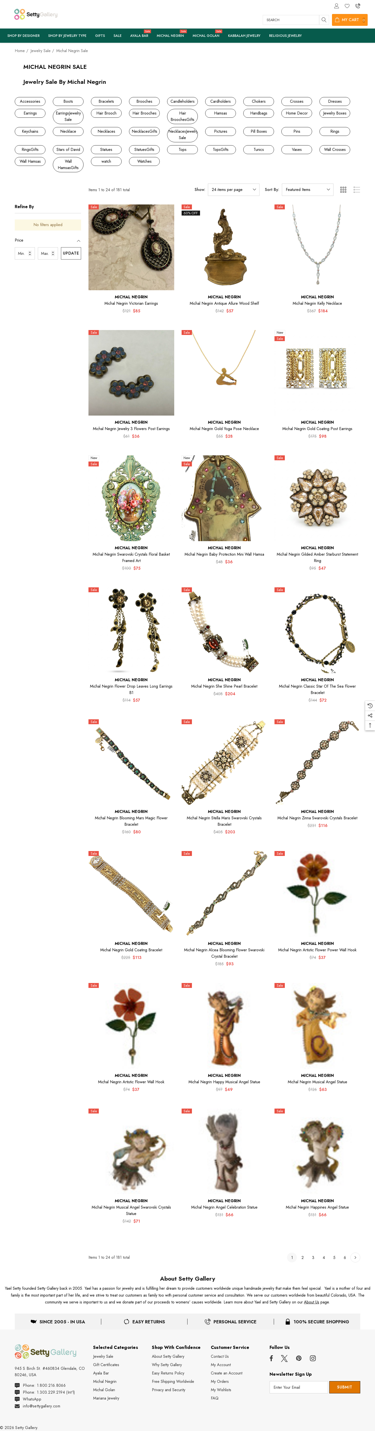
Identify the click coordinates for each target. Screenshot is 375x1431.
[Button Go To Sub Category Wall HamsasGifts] (68, 164)
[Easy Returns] (231, 1322)
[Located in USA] (58, 1322)
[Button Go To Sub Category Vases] (296, 149)
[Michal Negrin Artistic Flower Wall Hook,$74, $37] (131, 1026)
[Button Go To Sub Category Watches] (144, 161)
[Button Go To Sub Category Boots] (68, 101)
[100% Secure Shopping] (317, 1322)
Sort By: (272, 190)
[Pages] (67, 36)
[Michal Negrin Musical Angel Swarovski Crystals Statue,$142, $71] (131, 1151)
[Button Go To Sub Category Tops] (182, 149)
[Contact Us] (220, 1356)
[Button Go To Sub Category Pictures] (220, 131)
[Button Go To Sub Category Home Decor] (296, 113)
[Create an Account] (226, 1373)
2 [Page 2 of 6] (303, 1257)
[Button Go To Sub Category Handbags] (258, 113)
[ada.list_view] (356, 190)
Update (71, 253)
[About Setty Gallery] (168, 1356)
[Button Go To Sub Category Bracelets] (106, 101)
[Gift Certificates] (106, 1365)
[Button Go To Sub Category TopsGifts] (220, 149)
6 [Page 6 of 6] (345, 1257)
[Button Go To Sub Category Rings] (334, 131)
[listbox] (307, 190)
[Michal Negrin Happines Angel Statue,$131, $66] (317, 1151)
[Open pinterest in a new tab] (299, 1358)
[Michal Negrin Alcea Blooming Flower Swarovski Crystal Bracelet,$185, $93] (224, 894)
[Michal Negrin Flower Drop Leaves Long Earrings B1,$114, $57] (131, 630)
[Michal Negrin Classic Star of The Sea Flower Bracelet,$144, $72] (317, 630)
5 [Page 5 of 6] (334, 1257)
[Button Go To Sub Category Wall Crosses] (334, 149)
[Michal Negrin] (170, 36)
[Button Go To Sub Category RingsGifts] (30, 149)
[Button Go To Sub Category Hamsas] (220, 113)
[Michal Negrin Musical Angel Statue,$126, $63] (317, 1026)
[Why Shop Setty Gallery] (167, 1365)
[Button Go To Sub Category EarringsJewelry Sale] (68, 116)
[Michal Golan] (206, 36)
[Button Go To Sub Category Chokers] (258, 101)
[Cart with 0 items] (349, 20)
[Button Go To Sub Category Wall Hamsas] (30, 161)
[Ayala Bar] (139, 36)
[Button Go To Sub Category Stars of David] (68, 149)
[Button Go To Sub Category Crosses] (296, 101)
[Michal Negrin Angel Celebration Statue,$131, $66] (224, 1151)
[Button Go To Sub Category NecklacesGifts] (144, 131)
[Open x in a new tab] (284, 1358)
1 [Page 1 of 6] (292, 1257)
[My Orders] (220, 1381)
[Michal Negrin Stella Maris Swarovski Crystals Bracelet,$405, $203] (224, 762)
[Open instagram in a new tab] (313, 1358)
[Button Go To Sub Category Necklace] (68, 131)
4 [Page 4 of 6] (324, 1257)
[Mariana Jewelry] (106, 1398)
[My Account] (221, 1365)
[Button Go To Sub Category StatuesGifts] (144, 149)
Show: (200, 190)
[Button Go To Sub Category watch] (106, 161)
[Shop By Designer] (23, 36)
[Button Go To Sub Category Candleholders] (182, 101)
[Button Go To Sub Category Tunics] (258, 149)
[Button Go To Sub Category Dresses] (334, 101)
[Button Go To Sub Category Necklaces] (106, 131)
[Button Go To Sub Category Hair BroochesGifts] (182, 116)
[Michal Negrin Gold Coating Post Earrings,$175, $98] (317, 373)
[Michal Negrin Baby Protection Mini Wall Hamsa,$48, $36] (224, 498)
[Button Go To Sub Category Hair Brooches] (144, 113)
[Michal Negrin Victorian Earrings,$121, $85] (131, 247)
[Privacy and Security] (168, 1390)
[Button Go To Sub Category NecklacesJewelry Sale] (182, 134)
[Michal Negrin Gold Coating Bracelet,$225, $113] (131, 894)
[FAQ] (214, 1398)
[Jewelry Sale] (103, 1356)
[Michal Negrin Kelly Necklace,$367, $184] (317, 247)
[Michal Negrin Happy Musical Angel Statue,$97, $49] (224, 1026)
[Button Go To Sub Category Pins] (296, 131)
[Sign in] (336, 5)
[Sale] (117, 35)
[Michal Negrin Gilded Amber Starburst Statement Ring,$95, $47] (317, 498)
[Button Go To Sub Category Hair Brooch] (106, 113)
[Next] (355, 1257)
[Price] (48, 242)
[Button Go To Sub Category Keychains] (30, 131)
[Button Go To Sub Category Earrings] (30, 113)
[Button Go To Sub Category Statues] (106, 149)
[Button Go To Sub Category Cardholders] (220, 101)
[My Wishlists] (221, 1390)
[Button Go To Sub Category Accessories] (30, 101)
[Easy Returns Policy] (168, 1373)
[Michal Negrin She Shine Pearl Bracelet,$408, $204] (224, 630)
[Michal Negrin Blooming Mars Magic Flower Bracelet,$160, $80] (131, 762)
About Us (311, 1302)
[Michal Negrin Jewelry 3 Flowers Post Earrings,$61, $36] (131, 373)
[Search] (324, 20)
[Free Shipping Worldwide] (173, 1381)
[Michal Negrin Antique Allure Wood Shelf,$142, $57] (224, 247)
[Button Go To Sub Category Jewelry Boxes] (334, 113)
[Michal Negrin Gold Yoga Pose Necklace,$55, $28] (224, 373)
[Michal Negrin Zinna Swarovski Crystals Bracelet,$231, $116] (317, 762)
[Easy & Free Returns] (144, 1322)
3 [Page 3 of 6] (313, 1257)
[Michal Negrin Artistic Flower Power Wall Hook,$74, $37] (317, 894)
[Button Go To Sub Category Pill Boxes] (258, 131)
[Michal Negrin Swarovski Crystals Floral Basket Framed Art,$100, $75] (131, 498)
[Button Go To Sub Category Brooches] (144, 101)
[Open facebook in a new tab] (270, 1358)
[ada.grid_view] (343, 190)
